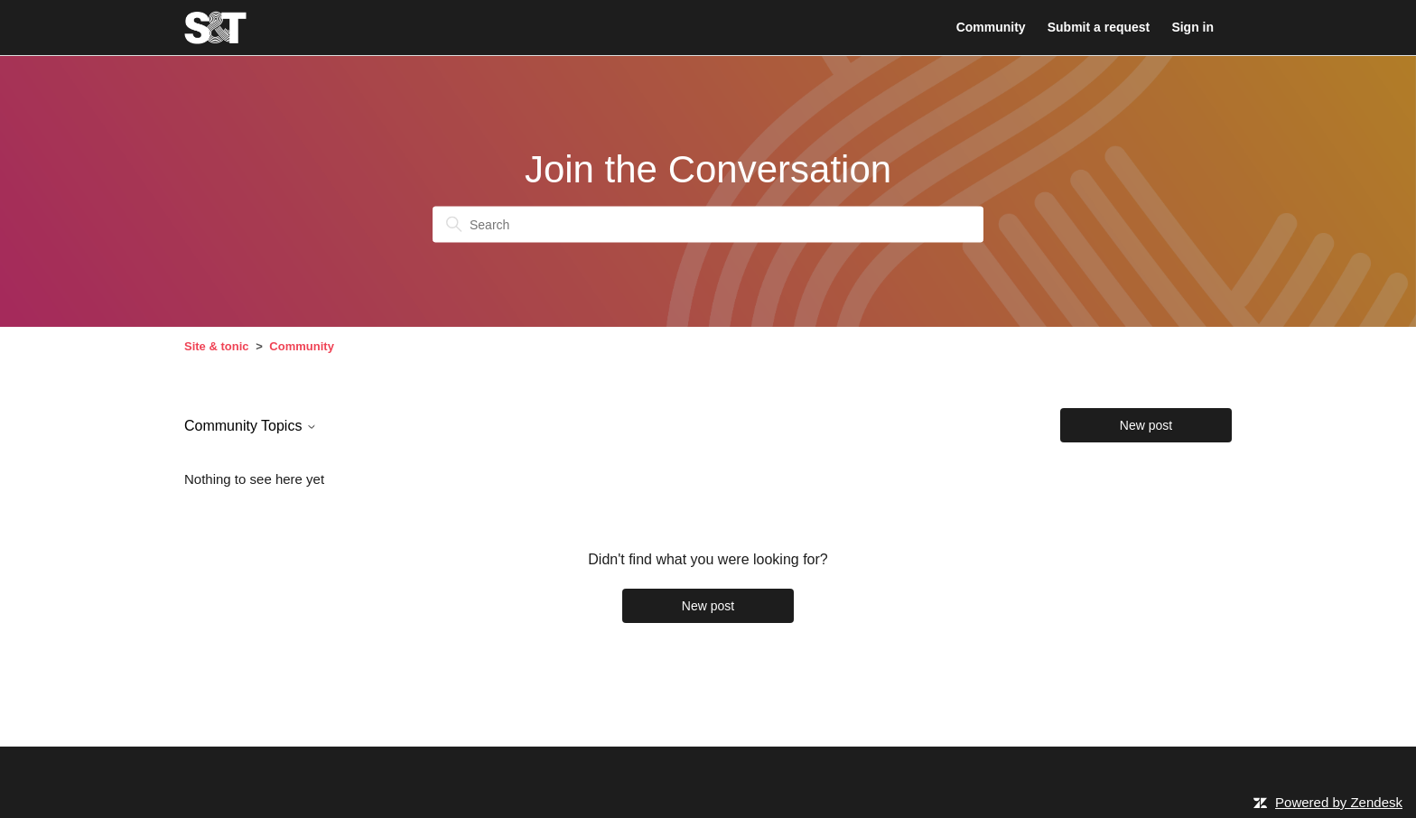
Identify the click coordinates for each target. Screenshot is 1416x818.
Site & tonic (216, 346)
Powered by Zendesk (1338, 802)
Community (991, 27)
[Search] (708, 225)
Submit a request (1099, 27)
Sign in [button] (1192, 27)
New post (1146, 425)
